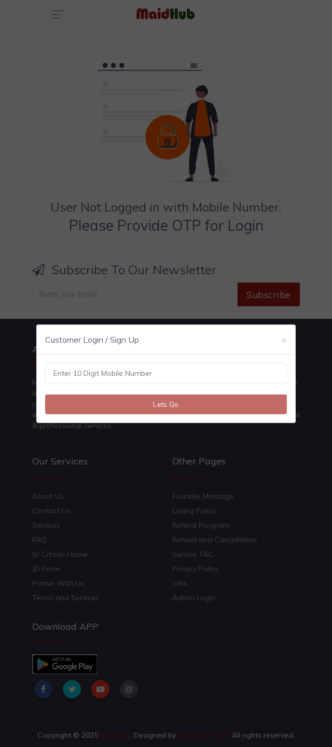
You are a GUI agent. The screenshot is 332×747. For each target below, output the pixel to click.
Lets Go (166, 404)
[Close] (284, 339)
